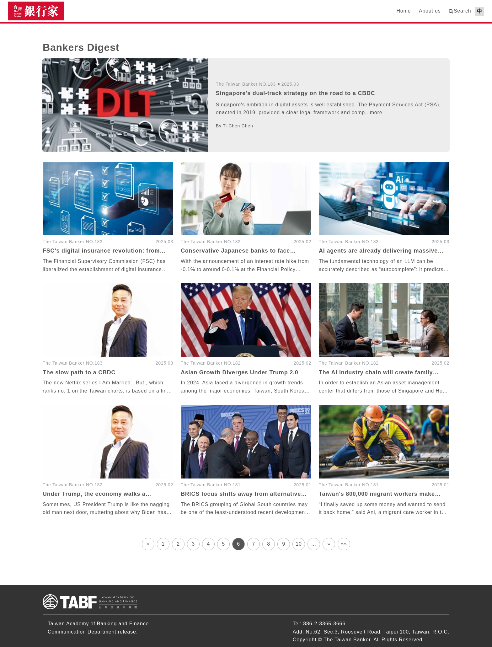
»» (344, 544)
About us (430, 10)
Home (403, 10)
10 (299, 544)
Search (462, 10)
